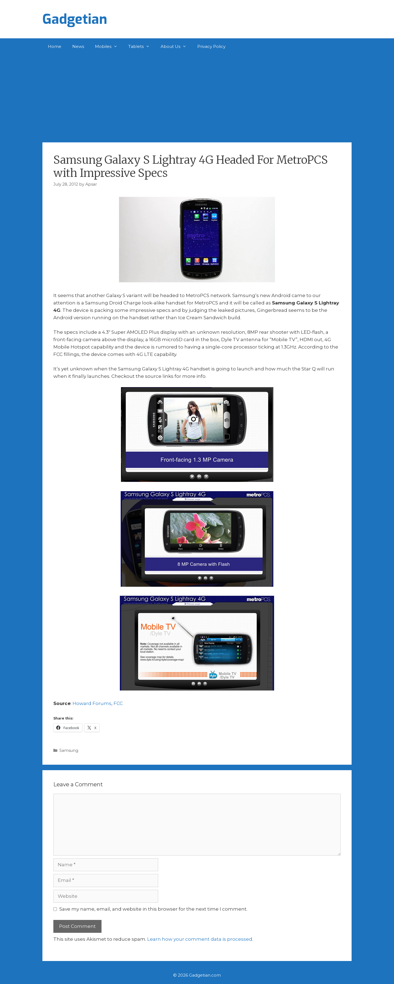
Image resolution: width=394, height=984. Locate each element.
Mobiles (109, 46)
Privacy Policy (211, 46)
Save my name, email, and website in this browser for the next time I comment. (153, 909)
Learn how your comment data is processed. (200, 939)
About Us (176, 46)
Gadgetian (74, 19)
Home (54, 46)
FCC (118, 703)
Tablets (141, 46)
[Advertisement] (197, 95)
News (78, 46)
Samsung (68, 750)
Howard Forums (92, 703)
